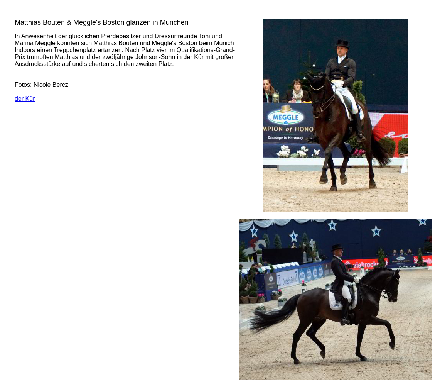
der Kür (25, 98)
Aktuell (15, 8)
